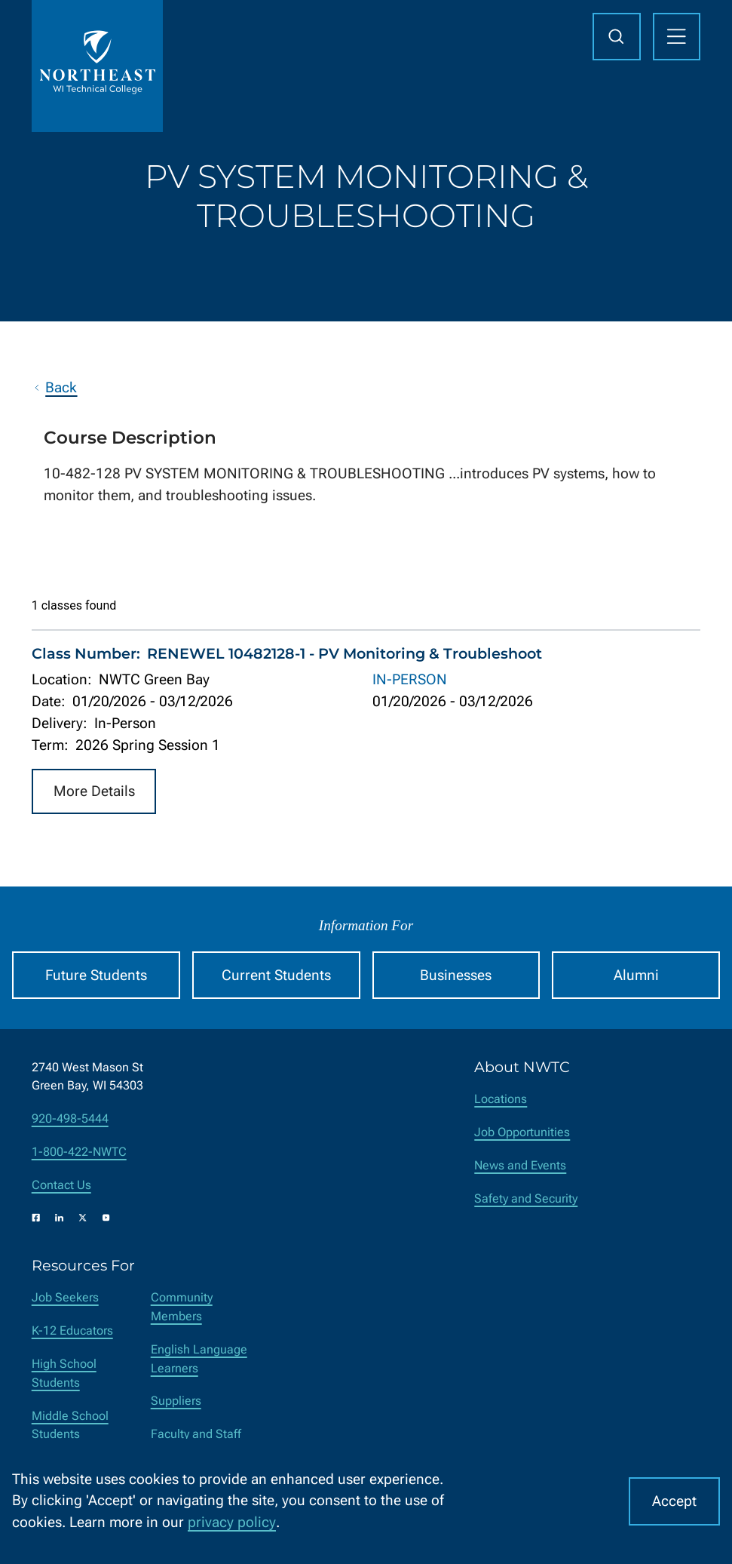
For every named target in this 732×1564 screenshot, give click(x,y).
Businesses (456, 975)
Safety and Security (525, 1198)
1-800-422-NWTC (79, 1152)
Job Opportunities (522, 1132)
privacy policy (232, 1522)
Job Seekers (65, 1297)
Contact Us (61, 1185)
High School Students (64, 1373)
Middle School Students (70, 1425)
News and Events (520, 1165)
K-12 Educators (72, 1330)
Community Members (182, 1306)
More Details (94, 791)
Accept (674, 1501)
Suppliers (176, 1400)
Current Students (276, 975)
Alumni (636, 975)
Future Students (96, 975)
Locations (500, 1099)
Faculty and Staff (196, 1434)
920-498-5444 (70, 1118)
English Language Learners (199, 1358)
